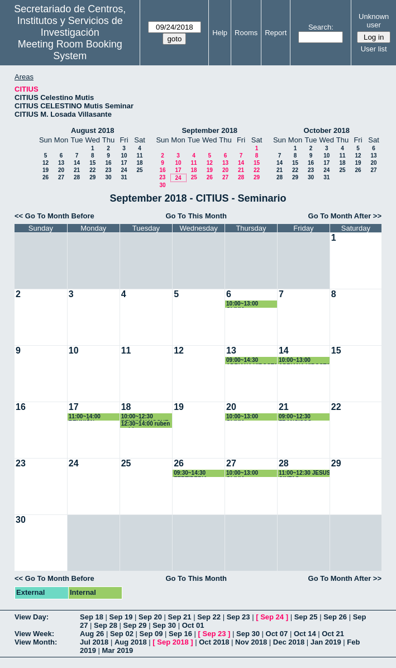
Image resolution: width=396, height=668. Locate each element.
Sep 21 (180, 617)
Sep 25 (306, 617)
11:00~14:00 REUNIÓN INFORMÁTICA (88, 417)
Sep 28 (105, 625)
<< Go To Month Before (54, 216)
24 (124, 170)
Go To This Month (196, 216)
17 (124, 163)
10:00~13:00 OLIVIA (242, 304)
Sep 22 (209, 617)
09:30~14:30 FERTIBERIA (190, 473)
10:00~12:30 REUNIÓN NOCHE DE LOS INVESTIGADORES (146, 417)
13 (61, 163)
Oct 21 (333, 633)
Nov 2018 (251, 642)
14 (77, 163)
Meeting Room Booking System (70, 50)
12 (45, 163)
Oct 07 (277, 633)
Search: (320, 27)
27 (61, 177)
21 (77, 170)
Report (276, 32)
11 (139, 155)
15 (92, 163)
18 (139, 163)
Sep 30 (164, 625)
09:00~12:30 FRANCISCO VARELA (295, 417)
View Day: (32, 617)
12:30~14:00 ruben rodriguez (145, 424)
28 (77, 177)
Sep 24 (272, 617)
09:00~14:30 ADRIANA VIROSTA (252, 360)
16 (108, 163)
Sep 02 (121, 633)
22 (92, 170)
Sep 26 (335, 617)
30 (108, 177)
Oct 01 (193, 625)
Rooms (246, 32)
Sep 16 (180, 633)
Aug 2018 (130, 642)
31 (124, 177)
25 (139, 170)
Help (219, 32)
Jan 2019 (326, 642)
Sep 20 (150, 617)
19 (45, 170)
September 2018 (209, 130)
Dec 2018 (288, 642)
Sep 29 (135, 625)
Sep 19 (121, 617)
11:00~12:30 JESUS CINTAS (305, 473)
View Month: (36, 642)
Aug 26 (92, 633)
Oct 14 (305, 633)
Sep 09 (151, 633)
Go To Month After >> (344, 216)
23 (108, 170)
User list (374, 49)
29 (92, 177)
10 (124, 155)
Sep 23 (238, 617)
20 (61, 170)
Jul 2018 (94, 642)
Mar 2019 (117, 650)
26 (45, 177)
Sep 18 (91, 617)
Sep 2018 (172, 642)
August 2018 (92, 130)
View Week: (34, 633)
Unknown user (374, 20)
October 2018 (327, 130)
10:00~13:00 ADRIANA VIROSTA (304, 360)
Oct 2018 (214, 642)
